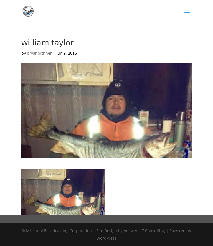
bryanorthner (39, 53)
